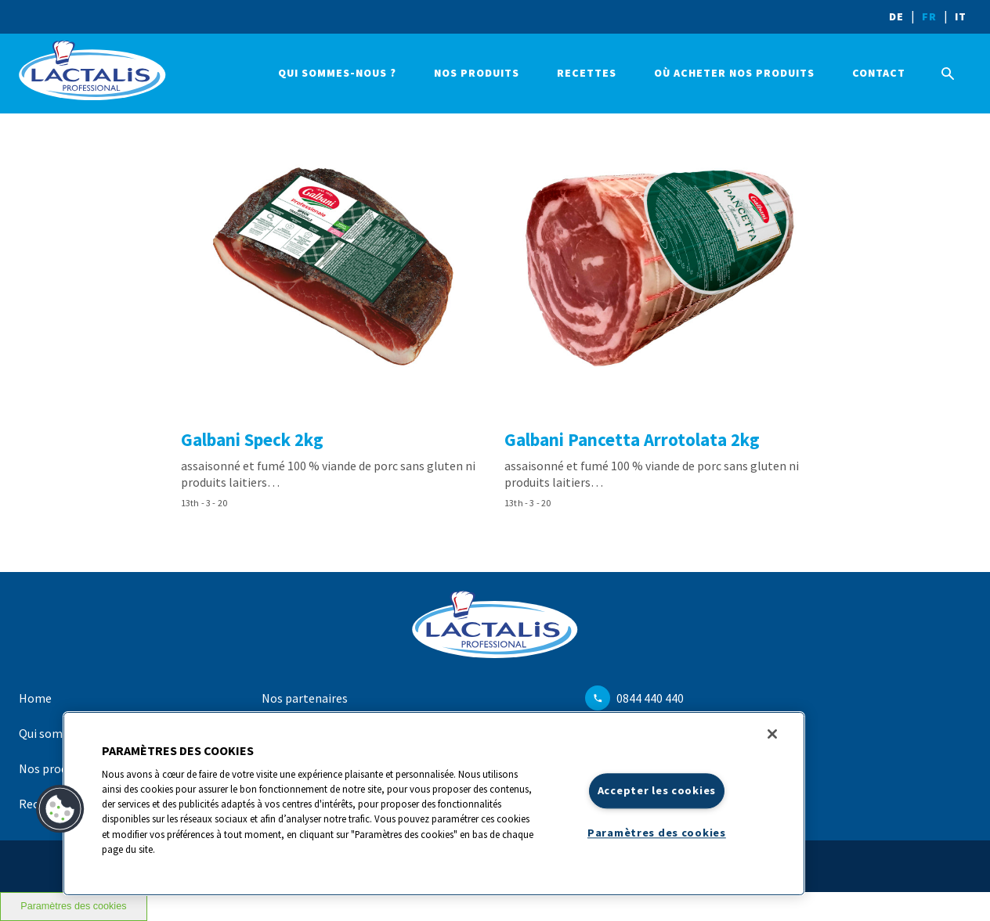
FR (929, 16)
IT (961, 16)
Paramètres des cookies (73, 906)
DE (896, 16)
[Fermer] (772, 734)
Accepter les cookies (657, 790)
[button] (60, 809)
